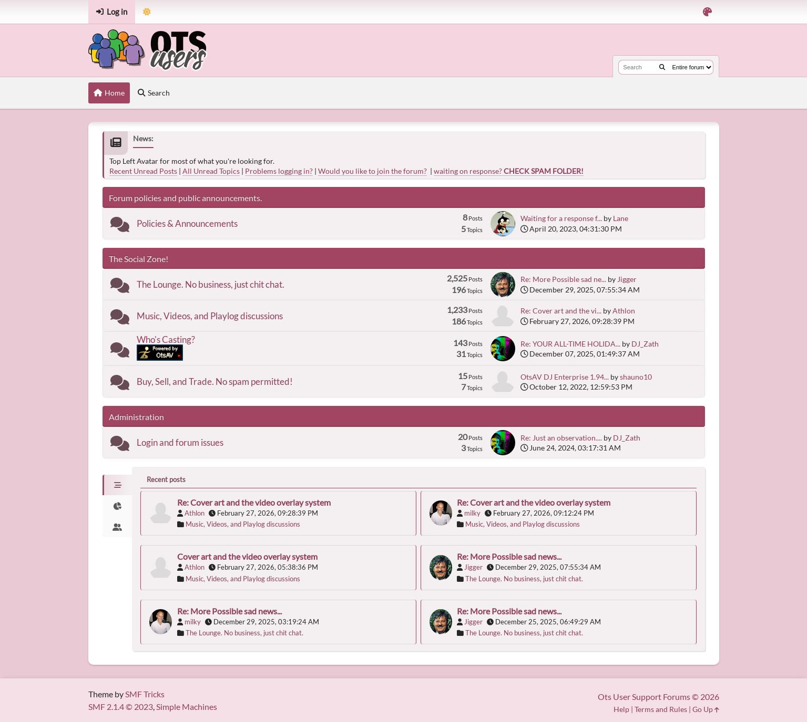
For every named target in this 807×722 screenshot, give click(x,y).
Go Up (705, 709)
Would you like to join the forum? (372, 170)
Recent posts (166, 479)
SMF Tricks (145, 694)
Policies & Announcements (187, 223)
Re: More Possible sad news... (509, 556)
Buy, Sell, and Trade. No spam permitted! (215, 381)
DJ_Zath (645, 343)
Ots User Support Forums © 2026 (658, 697)
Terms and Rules (661, 709)
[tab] (117, 485)
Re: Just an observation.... (561, 437)
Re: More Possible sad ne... (563, 279)
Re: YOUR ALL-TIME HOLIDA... (570, 343)
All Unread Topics (211, 170)
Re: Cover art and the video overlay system (254, 502)
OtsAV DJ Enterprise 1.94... (564, 376)
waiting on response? (509, 170)
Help (621, 709)
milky (472, 513)
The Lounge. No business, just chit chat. (210, 284)
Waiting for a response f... (561, 218)
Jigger (627, 279)
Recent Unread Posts (143, 170)
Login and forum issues (180, 442)
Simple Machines (186, 706)
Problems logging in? (279, 170)
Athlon (623, 310)
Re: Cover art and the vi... (560, 310)
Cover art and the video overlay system (247, 556)
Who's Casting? (166, 339)
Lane (620, 218)
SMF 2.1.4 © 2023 (120, 706)
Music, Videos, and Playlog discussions (210, 315)
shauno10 (636, 376)
